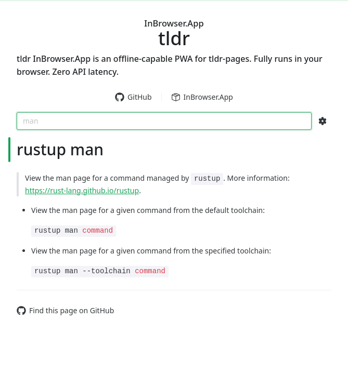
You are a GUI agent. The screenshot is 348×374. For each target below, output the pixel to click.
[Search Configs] (322, 121)
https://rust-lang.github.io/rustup (82, 190)
